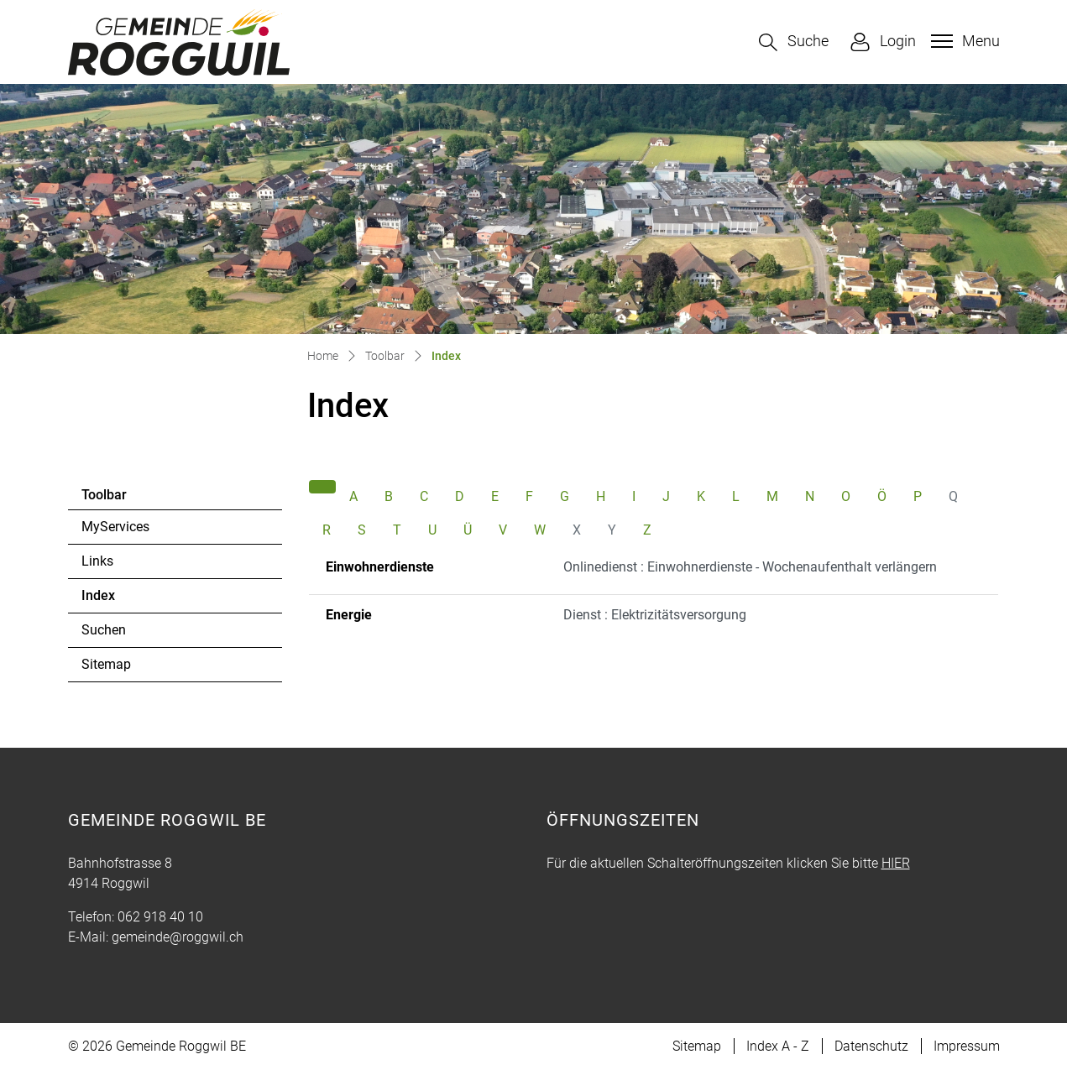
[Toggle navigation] (963, 41)
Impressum (967, 1046)
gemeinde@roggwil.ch (177, 937)
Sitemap (106, 664)
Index (127, 600)
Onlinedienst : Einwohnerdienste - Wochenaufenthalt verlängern (750, 567)
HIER (895, 863)
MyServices (115, 527)
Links (97, 561)
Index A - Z (777, 1046)
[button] (793, 42)
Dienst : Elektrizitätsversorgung (654, 615)
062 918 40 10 (160, 917)
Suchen (103, 630)
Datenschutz (871, 1046)
